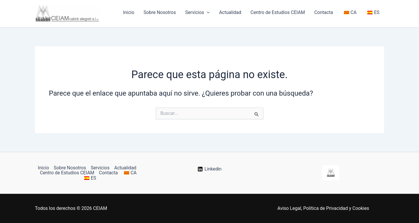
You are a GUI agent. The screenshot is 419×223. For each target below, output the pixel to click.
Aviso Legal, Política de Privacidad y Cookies (323, 208)
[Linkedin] (209, 169)
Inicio (128, 12)
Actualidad (230, 12)
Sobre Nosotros (159, 12)
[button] (207, 12)
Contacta (323, 12)
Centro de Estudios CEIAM (278, 12)
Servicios (197, 12)
